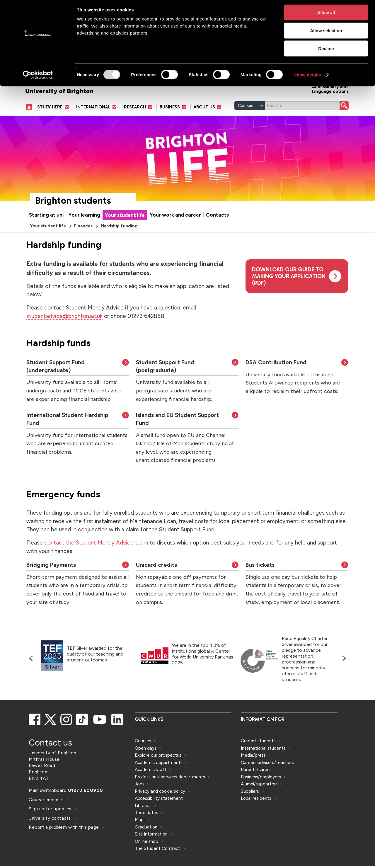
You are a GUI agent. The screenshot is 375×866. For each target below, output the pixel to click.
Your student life (125, 233)
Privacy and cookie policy (160, 809)
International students (263, 766)
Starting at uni (46, 233)
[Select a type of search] (249, 123)
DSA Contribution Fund (276, 380)
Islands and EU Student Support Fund (177, 437)
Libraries (143, 823)
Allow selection (326, 32)
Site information (151, 852)
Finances (83, 244)
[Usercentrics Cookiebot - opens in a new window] (38, 77)
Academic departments (159, 780)
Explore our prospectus (158, 773)
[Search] (302, 123)
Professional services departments (170, 795)
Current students (258, 759)
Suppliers (250, 809)
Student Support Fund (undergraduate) (55, 384)
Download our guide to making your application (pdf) (288, 294)
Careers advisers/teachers (267, 780)
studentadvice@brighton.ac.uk (64, 334)
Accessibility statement (159, 816)
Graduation (146, 845)
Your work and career (175, 233)
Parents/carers (256, 787)
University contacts (50, 836)
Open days (145, 766)
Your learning (84, 233)
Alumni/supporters (259, 802)
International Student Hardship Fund (67, 437)
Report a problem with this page (64, 845)
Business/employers (261, 795)
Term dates (146, 830)
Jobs (139, 802)
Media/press (253, 773)
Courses (143, 759)
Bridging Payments (51, 583)
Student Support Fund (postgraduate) (165, 384)
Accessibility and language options (330, 107)
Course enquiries (47, 818)
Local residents (256, 816)
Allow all (326, 14)
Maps (140, 838)
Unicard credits (156, 583)
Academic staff (150, 787)
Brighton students (73, 218)
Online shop (146, 859)
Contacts (217, 233)
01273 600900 (85, 808)
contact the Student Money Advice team (96, 560)
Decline (326, 50)
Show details (307, 77)
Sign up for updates (51, 827)
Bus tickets (260, 583)
